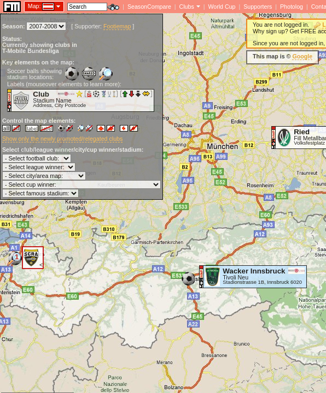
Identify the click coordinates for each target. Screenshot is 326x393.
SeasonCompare (149, 6)
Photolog (291, 6)
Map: (34, 6)
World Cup (221, 6)
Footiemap (117, 26)
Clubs (186, 6)
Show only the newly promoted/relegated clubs (62, 138)
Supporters (257, 6)
